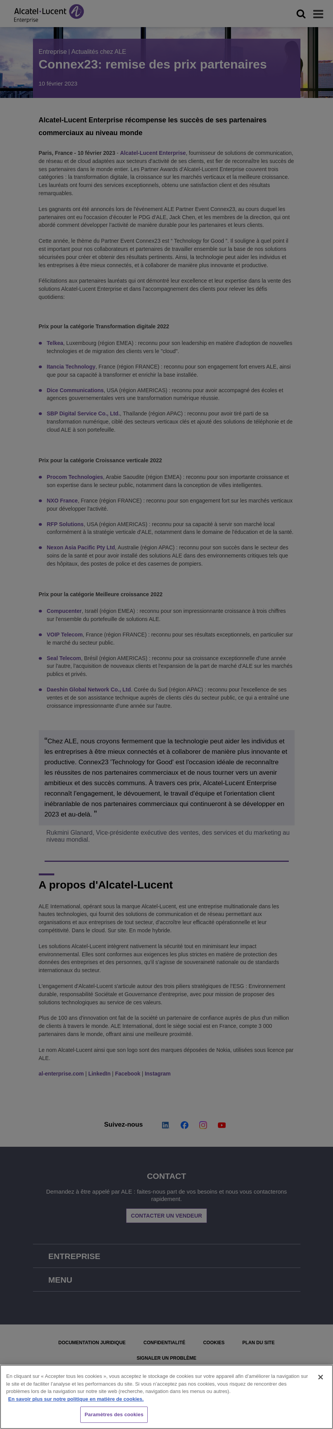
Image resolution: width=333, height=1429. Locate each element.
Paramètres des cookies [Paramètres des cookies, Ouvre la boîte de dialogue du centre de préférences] (114, 1414)
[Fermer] (320, 1377)
